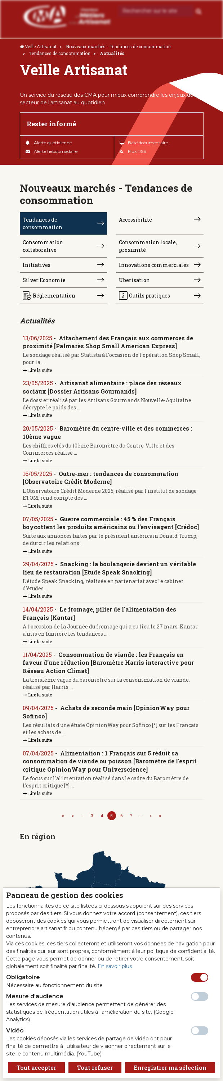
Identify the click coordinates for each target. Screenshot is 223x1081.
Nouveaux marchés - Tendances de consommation (118, 46)
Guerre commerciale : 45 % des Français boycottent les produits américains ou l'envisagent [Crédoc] (111, 523)
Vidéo (15, 1030)
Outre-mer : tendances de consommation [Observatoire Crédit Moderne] (100, 477)
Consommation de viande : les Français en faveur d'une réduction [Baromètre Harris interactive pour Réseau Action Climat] (108, 663)
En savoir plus (115, 966)
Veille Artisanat (41, 46)
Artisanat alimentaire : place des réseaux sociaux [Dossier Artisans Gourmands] (102, 387)
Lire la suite (37, 370)
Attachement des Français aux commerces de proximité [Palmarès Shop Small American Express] (108, 342)
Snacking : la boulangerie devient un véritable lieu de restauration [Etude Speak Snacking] (109, 568)
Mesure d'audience (34, 996)
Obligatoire (23, 977)
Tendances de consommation (59, 53)
